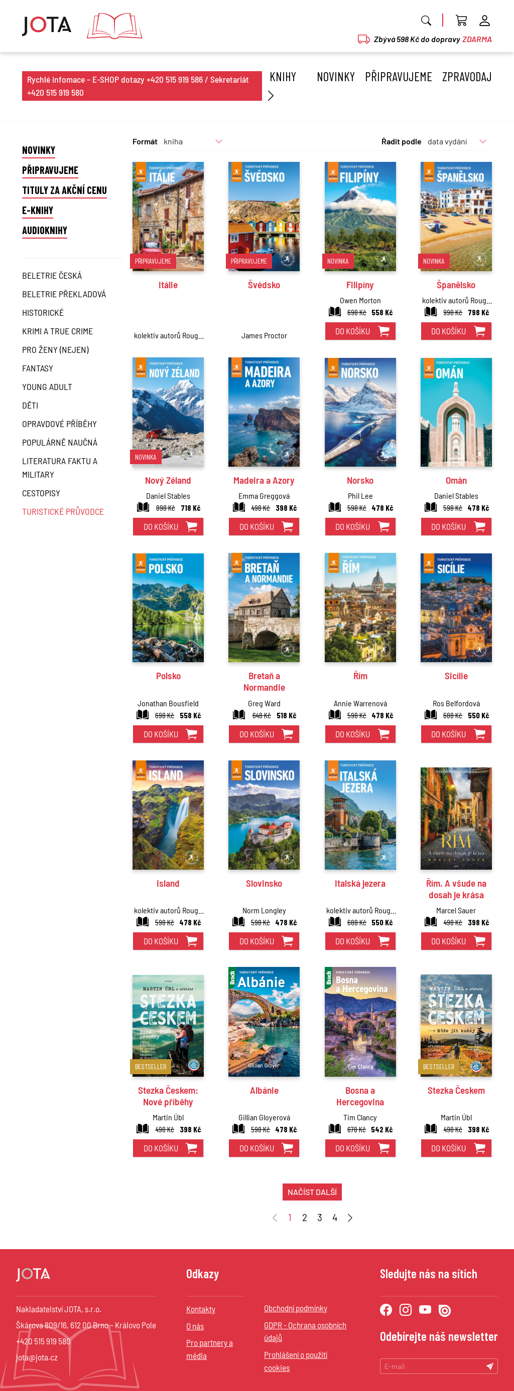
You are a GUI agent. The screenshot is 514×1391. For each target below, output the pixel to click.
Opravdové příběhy (59, 423)
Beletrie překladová (64, 293)
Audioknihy (44, 230)
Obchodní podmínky (295, 1308)
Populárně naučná (59, 442)
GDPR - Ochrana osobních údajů (305, 1331)
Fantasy (37, 367)
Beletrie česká (52, 275)
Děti (30, 405)
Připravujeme (398, 76)
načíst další (312, 1192)
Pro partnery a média (209, 1348)
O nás (195, 1326)
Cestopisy (41, 492)
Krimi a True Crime (57, 330)
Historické (43, 312)
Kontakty (200, 1309)
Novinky (336, 76)
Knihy (280, 86)
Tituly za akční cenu (64, 190)
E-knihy (37, 210)
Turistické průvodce (63, 511)
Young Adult (47, 386)
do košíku (352, 331)
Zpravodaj (467, 76)
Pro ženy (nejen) (55, 349)
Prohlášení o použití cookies (295, 1360)
